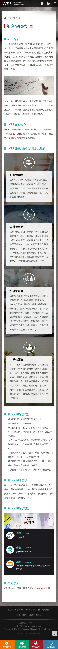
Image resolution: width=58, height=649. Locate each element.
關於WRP (12, 610)
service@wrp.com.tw (33, 626)
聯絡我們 (46, 610)
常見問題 (22, 615)
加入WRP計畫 (24, 610)
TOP (54, 633)
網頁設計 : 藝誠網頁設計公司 (29, 633)
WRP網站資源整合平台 (13, 3)
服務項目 (36, 610)
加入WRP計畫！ (44, 588)
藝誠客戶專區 (33, 615)
